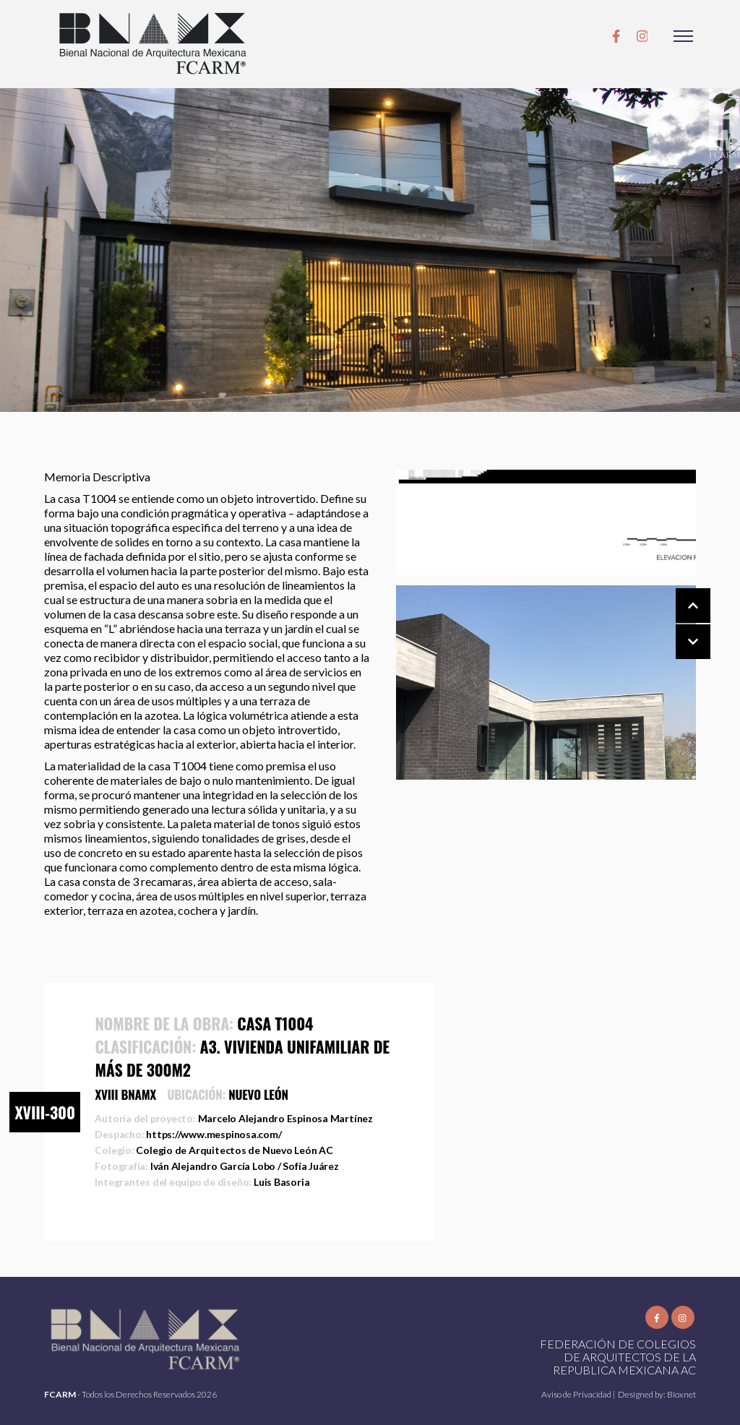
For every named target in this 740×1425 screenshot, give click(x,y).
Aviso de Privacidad (577, 1394)
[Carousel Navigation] (678, 624)
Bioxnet (681, 1394)
